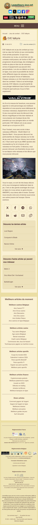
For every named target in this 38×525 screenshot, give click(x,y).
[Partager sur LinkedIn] (7, 215)
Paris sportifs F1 (19, 362)
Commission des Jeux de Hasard (19, 342)
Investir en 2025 (19, 383)
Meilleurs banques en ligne (19, 391)
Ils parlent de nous (25, 515)
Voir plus (19, 249)
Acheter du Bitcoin (19, 388)
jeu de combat (22, 50)
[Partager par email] (22, 215)
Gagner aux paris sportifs (19, 365)
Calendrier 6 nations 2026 (19, 357)
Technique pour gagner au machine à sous (19, 344)
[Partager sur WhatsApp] (30, 207)
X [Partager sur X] (7, 208)
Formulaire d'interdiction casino (19, 460)
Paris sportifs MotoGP (19, 360)
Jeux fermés (19, 517)
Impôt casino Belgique (19, 339)
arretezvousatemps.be (25, 458)
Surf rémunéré (19, 414)
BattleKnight (8, 282)
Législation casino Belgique (19, 465)
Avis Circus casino (19, 311)
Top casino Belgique (19, 332)
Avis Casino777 (19, 308)
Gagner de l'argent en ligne (19, 404)
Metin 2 (7, 269)
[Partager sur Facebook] (15, 207)
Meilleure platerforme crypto (19, 381)
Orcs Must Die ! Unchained (13, 275)
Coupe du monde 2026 (19, 355)
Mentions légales (19, 521)
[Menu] (19, 26)
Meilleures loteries (19, 406)
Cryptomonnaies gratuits (19, 378)
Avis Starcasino (19, 313)
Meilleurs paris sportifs (19, 367)
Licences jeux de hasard (19, 463)
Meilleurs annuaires (19, 409)
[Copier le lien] (30, 215)
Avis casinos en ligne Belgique (19, 321)
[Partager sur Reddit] (15, 215)
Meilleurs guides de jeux (19, 411)
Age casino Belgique (19, 334)
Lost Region (8, 231)
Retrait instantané (19, 337)
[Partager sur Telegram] (22, 207)
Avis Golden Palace (19, 318)
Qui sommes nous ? (12, 515)
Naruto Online (9, 244)
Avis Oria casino (19, 316)
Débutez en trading (19, 386)
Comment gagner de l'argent (18, 401)
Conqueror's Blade (10, 237)
